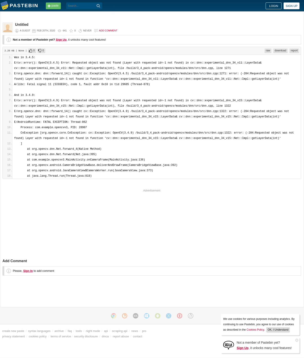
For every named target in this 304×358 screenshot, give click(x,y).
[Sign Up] (228, 345)
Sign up (291, 6)
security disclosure (86, 336)
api (106, 331)
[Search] (98, 5)
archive (59, 331)
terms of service (61, 336)
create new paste (13, 331)
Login (273, 6)
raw (268, 50)
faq (70, 331)
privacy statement (13, 336)
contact (137, 336)
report (294, 50)
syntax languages (39, 331)
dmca (105, 336)
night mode (93, 331)
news (134, 331)
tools (79, 331)
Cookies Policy (255, 329)
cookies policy (38, 336)
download (280, 50)
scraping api (119, 331)
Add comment (108, 30)
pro (144, 331)
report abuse (121, 336)
